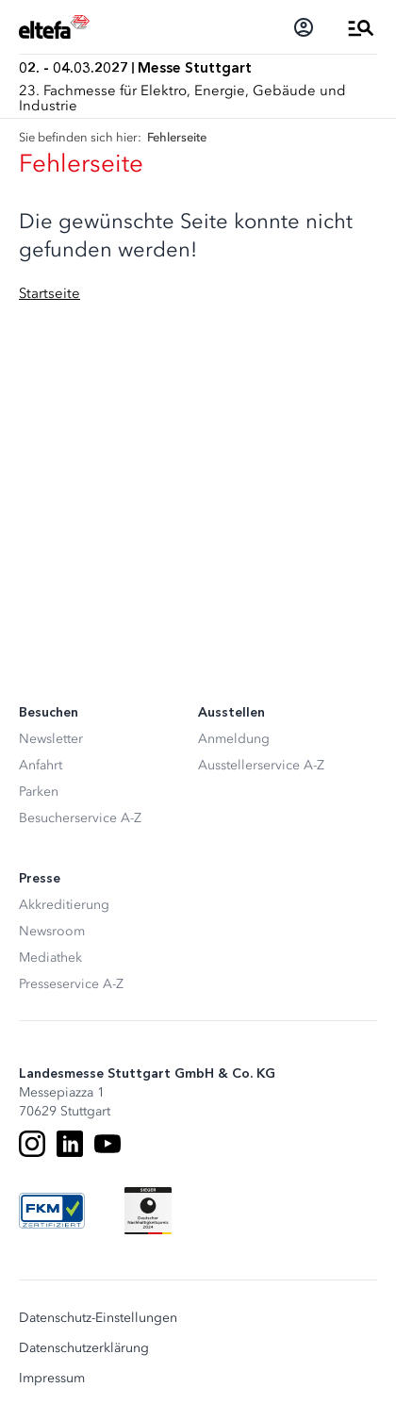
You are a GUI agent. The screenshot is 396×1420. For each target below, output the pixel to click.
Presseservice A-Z (71, 984)
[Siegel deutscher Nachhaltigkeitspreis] (148, 1210)
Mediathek (50, 957)
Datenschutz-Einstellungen (98, 1318)
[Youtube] (107, 1144)
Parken (38, 792)
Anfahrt (40, 765)
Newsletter (51, 739)
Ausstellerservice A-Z (261, 765)
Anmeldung (234, 739)
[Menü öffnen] (361, 27)
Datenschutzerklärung (84, 1348)
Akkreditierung (64, 905)
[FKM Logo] (52, 1210)
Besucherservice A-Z (80, 818)
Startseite (49, 293)
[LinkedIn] (70, 1144)
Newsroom (52, 931)
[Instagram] (32, 1144)
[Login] (303, 27)
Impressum (52, 1378)
